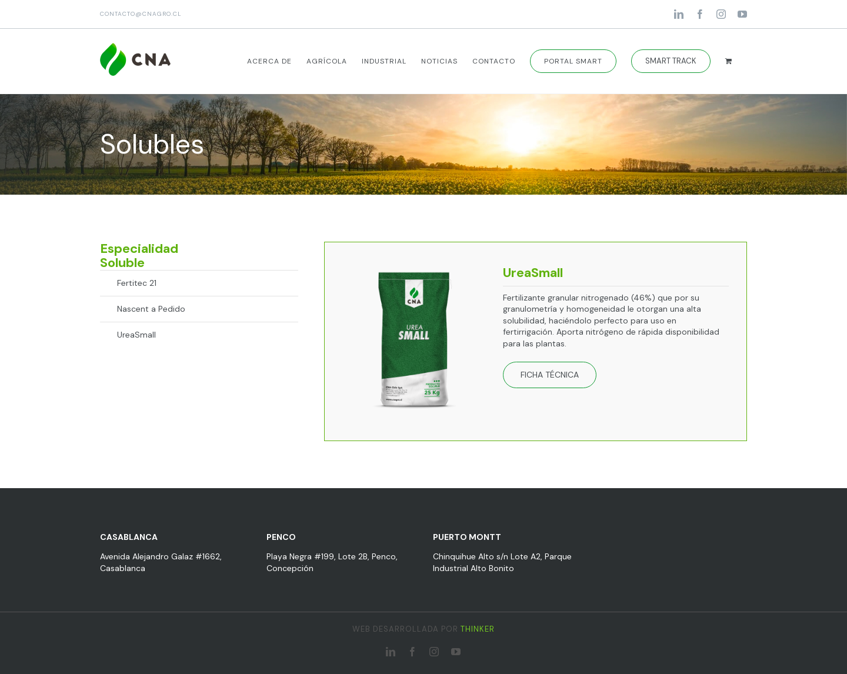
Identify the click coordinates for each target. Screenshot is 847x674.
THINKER (478, 629)
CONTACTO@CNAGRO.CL (141, 14)
